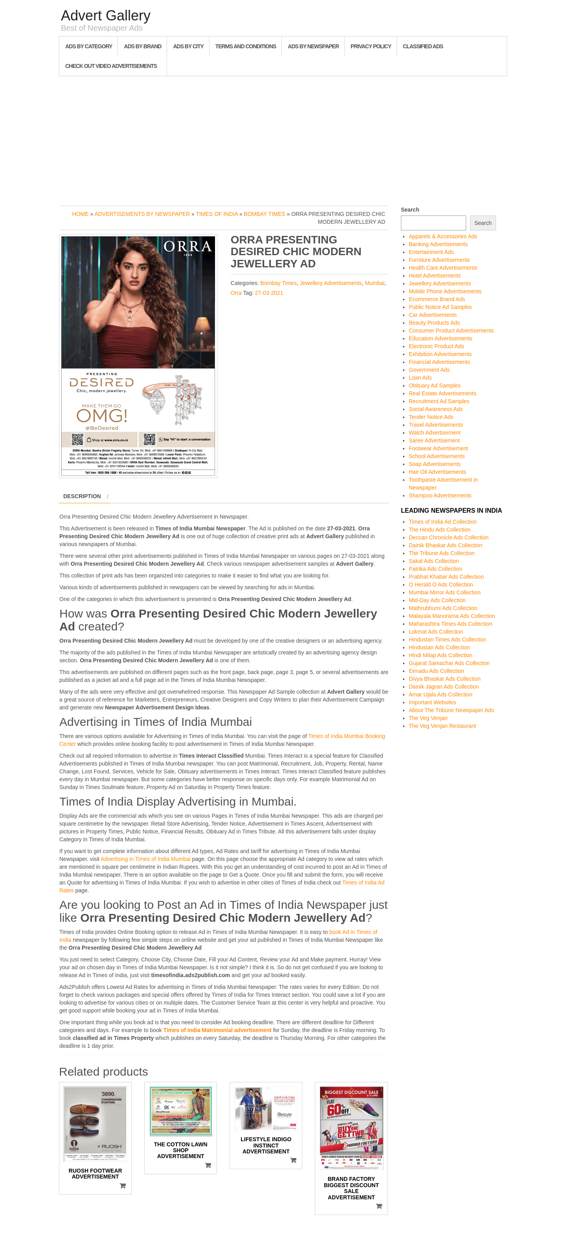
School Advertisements (437, 456)
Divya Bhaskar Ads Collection (445, 679)
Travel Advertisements (436, 425)
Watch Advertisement (435, 432)
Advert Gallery (106, 15)
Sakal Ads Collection (434, 561)
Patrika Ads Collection (435, 569)
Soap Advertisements (435, 464)
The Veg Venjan (428, 718)
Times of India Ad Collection (443, 522)
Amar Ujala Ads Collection (440, 694)
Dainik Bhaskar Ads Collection (445, 545)
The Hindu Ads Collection (439, 529)
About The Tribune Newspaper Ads (451, 710)
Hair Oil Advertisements (437, 472)
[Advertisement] (283, 139)
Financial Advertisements (439, 362)
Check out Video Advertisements (111, 66)
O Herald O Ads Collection (441, 584)
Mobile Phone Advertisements (445, 291)
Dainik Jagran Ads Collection (444, 686)
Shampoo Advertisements (440, 495)
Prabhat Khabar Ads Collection (446, 577)
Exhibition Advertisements (440, 354)
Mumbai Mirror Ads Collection (445, 592)
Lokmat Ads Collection (436, 632)
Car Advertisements (433, 315)
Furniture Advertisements (439, 260)
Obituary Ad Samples (435, 385)
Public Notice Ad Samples (440, 307)
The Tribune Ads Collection (441, 553)
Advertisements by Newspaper (142, 214)
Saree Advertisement (434, 440)
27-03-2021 (269, 293)
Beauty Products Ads (434, 323)
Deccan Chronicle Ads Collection (449, 537)
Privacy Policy (371, 46)
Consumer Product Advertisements (451, 330)
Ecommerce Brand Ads (437, 299)
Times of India (217, 214)
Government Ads (429, 370)
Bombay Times (264, 214)
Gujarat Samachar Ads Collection (449, 663)
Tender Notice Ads (431, 417)
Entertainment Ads (431, 252)
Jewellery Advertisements (331, 283)
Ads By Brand (142, 46)
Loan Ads (420, 378)
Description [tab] (82, 496)
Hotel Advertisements (435, 275)
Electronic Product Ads (436, 346)
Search (410, 209)
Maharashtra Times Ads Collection (450, 624)
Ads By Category (88, 46)
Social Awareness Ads (436, 409)
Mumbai (374, 283)
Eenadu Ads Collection (436, 671)
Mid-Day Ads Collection (437, 600)
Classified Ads (423, 46)
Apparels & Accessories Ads (443, 236)
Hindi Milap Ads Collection (440, 655)
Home (80, 214)
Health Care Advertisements (443, 268)
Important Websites (432, 702)
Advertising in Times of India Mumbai (146, 859)
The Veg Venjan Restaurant (442, 726)
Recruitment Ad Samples (439, 401)
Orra (236, 293)
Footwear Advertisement (438, 448)
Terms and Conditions (245, 46)
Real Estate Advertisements (442, 393)
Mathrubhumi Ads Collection (443, 608)
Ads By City (188, 46)
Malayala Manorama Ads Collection (452, 616)
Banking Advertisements (438, 244)
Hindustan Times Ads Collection (447, 639)
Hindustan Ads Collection (439, 647)
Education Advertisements (440, 338)
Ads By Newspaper (313, 46)
